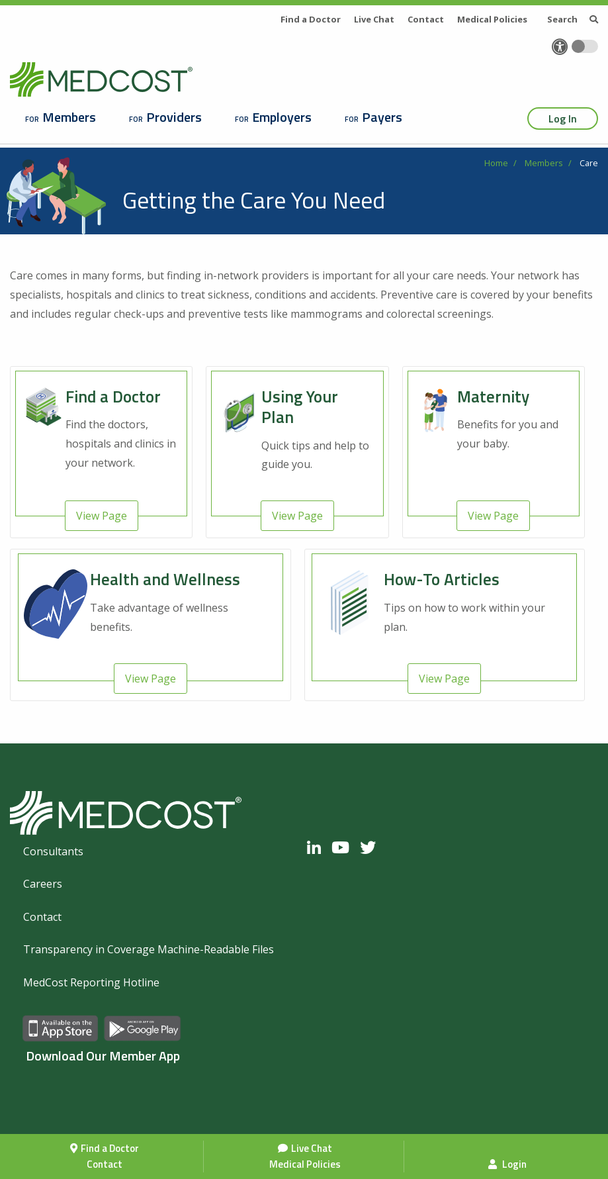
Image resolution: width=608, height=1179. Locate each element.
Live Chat (311, 1148)
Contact (104, 1164)
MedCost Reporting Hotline (91, 982)
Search (572, 19)
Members (69, 117)
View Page (101, 515)
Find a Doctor (110, 1148)
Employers (282, 117)
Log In (562, 118)
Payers (382, 117)
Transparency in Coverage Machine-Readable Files (148, 949)
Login (507, 1164)
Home (496, 163)
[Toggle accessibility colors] (585, 46)
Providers (174, 117)
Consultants (53, 851)
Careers (42, 883)
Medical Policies (305, 1164)
